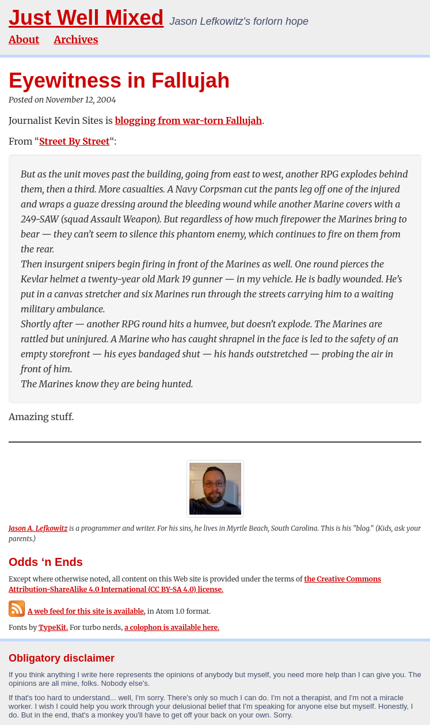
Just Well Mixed (86, 17)
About (24, 39)
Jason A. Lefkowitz (38, 528)
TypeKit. (53, 627)
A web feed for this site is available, (77, 611)
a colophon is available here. (171, 627)
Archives (76, 39)
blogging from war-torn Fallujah (188, 120)
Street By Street (74, 141)
